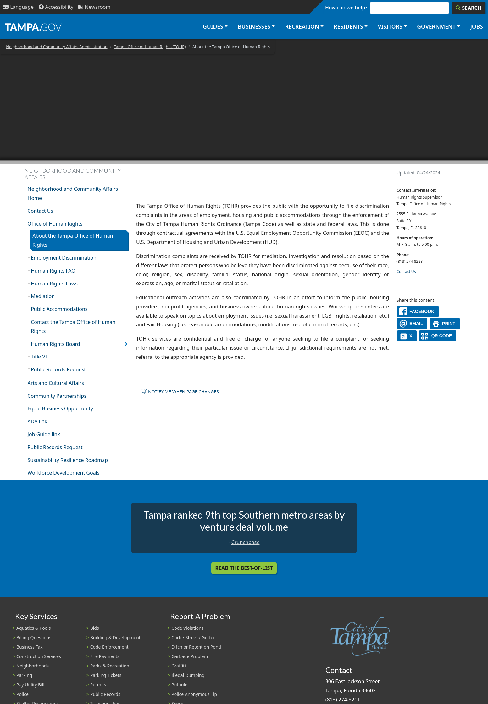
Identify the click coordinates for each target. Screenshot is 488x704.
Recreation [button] (302, 26)
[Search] (468, 8)
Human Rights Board (55, 344)
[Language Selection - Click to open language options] (18, 7)
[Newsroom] (94, 7)
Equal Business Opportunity (60, 408)
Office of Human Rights (55, 223)
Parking (24, 675)
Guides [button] (213, 26)
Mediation (43, 296)
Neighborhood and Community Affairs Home (73, 193)
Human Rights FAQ (53, 270)
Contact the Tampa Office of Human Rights (73, 326)
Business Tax (29, 647)
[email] (412, 323)
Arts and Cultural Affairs (56, 383)
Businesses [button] (254, 26)
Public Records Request (58, 369)
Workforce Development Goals (64, 472)
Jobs (476, 26)
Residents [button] (348, 26)
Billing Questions (33, 637)
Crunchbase (245, 542)
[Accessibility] (56, 7)
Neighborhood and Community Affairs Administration (56, 46)
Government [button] (436, 26)
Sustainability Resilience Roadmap (68, 460)
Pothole (179, 685)
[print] (445, 323)
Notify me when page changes (180, 392)
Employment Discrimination (63, 257)
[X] (407, 335)
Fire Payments (104, 656)
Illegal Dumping (187, 675)
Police (22, 694)
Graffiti (178, 666)
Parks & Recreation (109, 666)
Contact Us (40, 210)
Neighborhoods (32, 666)
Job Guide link (44, 434)
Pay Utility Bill (30, 685)
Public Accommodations (59, 309)
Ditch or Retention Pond (196, 647)
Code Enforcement (109, 647)
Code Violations (187, 628)
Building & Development (115, 637)
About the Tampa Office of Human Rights (72, 240)
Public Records (105, 694)
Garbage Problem (189, 656)
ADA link (37, 421)
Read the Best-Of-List (244, 568)
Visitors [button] (390, 26)
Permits (98, 685)
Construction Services (38, 656)
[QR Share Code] (437, 335)
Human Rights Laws (54, 283)
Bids (94, 628)
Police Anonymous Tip (194, 694)
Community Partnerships (57, 395)
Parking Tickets (105, 675)
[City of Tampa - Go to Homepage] (33, 27)
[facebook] (418, 311)
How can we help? (346, 7)
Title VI (39, 356)
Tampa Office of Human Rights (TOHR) (150, 46)
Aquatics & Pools (33, 628)
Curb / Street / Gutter (193, 637)
